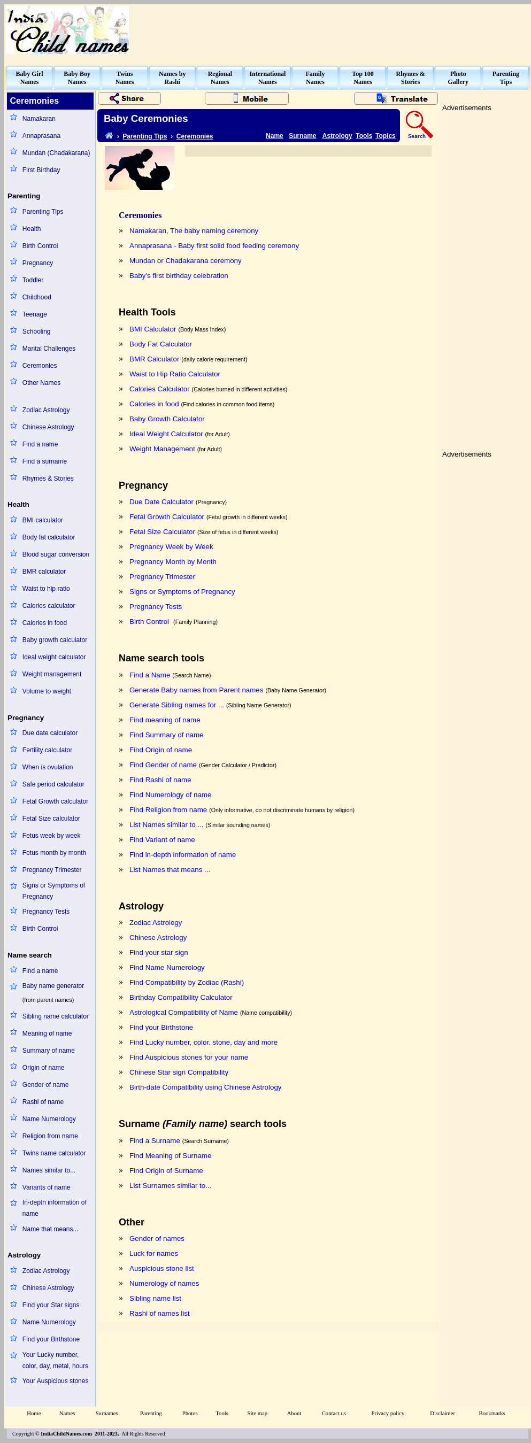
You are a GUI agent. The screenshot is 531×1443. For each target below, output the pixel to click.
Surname (302, 136)
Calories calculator (48, 605)
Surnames (107, 1413)
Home (34, 1413)
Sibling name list (155, 1298)
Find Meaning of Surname (170, 1156)
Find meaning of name (165, 720)
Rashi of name (43, 1102)
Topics (385, 136)
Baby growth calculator (54, 640)
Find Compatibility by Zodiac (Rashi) (186, 982)
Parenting (151, 1413)
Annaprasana (41, 136)
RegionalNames (220, 78)
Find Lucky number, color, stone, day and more (203, 1042)
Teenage (34, 314)
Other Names (41, 383)
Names (67, 1413)
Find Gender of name (163, 765)
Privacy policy (388, 1413)
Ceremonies (39, 365)
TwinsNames (125, 78)
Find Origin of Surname (166, 1171)
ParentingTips (505, 78)
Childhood (36, 297)
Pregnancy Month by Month (173, 562)
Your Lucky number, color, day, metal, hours (55, 1360)
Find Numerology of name (170, 795)
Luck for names (153, 1253)
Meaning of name (47, 1033)
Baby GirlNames (29, 78)
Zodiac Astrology (46, 410)
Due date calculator (50, 733)
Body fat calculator (48, 537)
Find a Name (149, 675)
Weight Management (162, 449)
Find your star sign (158, 952)
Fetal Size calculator (51, 818)
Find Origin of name (160, 750)
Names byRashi (172, 78)
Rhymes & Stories (48, 478)
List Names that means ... (169, 870)
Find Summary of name (166, 735)
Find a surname (44, 461)
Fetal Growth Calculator (166, 517)
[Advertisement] (485, 274)
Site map (258, 1413)
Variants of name (46, 1187)
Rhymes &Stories (410, 78)
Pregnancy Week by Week (171, 547)
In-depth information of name (54, 1208)
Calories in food (44, 623)
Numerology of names (164, 1283)
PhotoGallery (458, 78)
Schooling (36, 331)
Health (31, 229)
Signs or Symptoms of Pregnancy (53, 891)
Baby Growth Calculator (167, 419)
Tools (364, 136)
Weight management (52, 674)
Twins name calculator (54, 1153)
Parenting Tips (43, 211)
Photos (190, 1413)
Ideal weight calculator (54, 657)
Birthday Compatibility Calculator (181, 997)
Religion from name (50, 1136)
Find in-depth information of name (182, 855)
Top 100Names (363, 78)
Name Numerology (49, 1119)
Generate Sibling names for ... (176, 705)
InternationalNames (267, 78)
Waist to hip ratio (46, 588)
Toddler (32, 280)
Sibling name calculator (55, 1016)
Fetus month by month (54, 852)
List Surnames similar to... (170, 1186)
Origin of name (43, 1067)
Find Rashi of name (160, 780)
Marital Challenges (48, 348)
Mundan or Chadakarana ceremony (185, 261)
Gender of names (156, 1238)
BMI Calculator (152, 329)
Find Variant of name (162, 840)
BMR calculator (44, 571)
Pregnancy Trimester (52, 870)
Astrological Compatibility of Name (183, 1012)
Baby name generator (53, 986)
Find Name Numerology (167, 967)
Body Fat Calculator (160, 344)
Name (274, 136)
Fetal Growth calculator (55, 801)
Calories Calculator (159, 389)
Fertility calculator (47, 750)
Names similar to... (48, 1170)
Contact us (334, 1413)
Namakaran (39, 118)
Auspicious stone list (161, 1268)
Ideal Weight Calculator (166, 434)
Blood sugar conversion (55, 554)
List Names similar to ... (166, 825)
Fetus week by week (51, 835)
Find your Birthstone (51, 1339)
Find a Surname (154, 1141)
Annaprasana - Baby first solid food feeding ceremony (214, 246)
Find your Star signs (51, 1305)
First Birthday (41, 170)
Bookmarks (492, 1413)
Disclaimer (442, 1413)
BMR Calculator (154, 359)
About (294, 1413)
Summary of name (48, 1050)
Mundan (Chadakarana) (56, 153)
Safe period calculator (53, 784)
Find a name (40, 444)
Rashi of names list (159, 1313)
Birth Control (40, 246)
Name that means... (50, 1229)
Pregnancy (37, 263)
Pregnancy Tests (46, 911)
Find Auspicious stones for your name (188, 1057)
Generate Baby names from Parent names (196, 690)
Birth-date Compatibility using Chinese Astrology (205, 1087)
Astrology (337, 136)
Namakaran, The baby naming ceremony (193, 231)
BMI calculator (42, 520)
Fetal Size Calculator (162, 532)
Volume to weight (46, 691)
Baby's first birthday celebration (178, 276)
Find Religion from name (168, 810)
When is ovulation (47, 767)
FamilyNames (315, 78)
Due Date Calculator (161, 502)
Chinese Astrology (48, 427)
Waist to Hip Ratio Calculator (174, 374)
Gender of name (45, 1085)
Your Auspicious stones (55, 1381)
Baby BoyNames (77, 78)
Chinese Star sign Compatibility (178, 1072)
